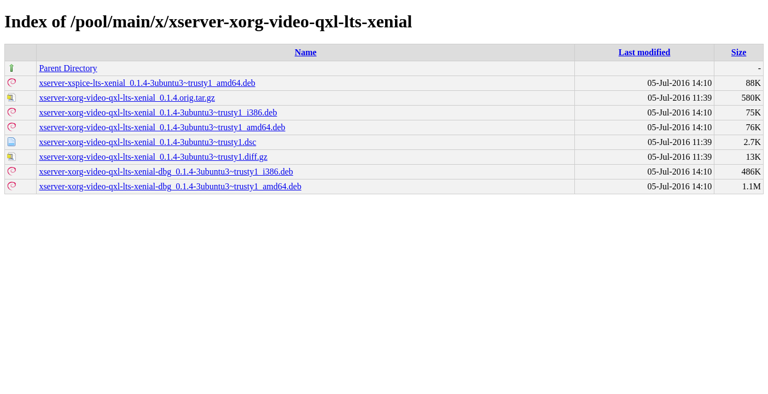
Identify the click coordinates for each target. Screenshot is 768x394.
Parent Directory (68, 68)
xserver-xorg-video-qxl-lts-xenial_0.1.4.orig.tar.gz (127, 97)
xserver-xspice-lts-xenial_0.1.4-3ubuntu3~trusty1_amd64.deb (147, 83)
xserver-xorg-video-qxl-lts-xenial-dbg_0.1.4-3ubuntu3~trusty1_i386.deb (166, 171)
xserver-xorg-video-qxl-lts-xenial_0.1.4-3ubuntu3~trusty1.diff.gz (153, 156)
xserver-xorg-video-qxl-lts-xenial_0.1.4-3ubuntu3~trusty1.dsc (147, 142)
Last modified (645, 52)
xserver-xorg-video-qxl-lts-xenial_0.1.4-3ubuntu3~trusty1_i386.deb (158, 112)
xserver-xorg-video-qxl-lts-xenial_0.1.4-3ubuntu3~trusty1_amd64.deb (162, 127)
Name (306, 52)
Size (739, 52)
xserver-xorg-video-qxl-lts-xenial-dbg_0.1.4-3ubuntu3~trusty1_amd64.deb (170, 186)
